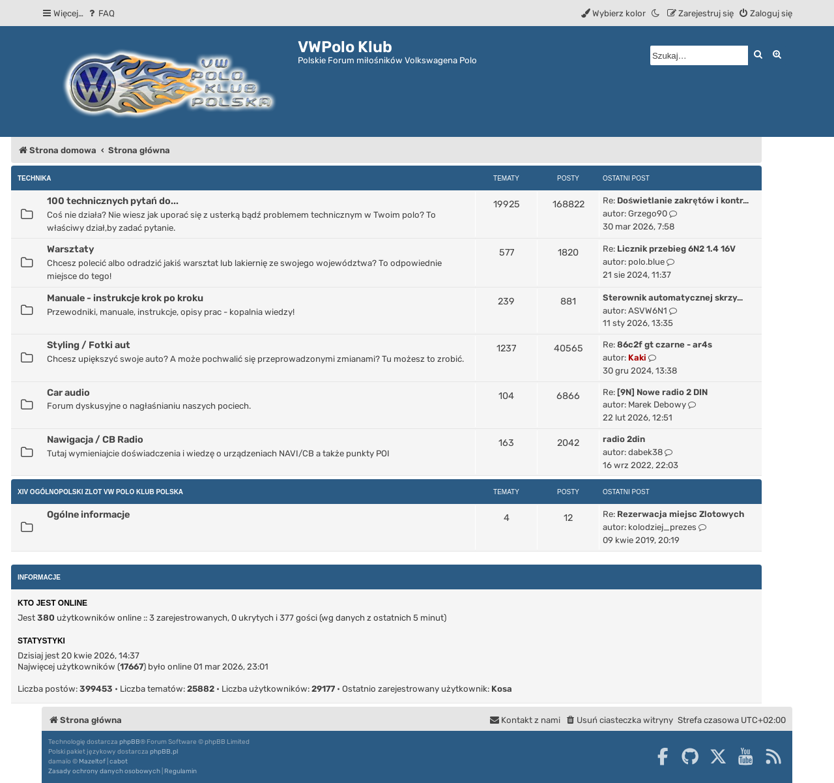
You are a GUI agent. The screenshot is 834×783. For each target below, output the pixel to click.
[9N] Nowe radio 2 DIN (662, 392)
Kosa (501, 689)
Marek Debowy (657, 404)
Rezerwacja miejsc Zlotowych (680, 514)
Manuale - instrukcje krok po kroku (125, 298)
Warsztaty (70, 249)
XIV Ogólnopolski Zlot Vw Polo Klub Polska (100, 491)
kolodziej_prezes (662, 527)
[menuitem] (101, 13)
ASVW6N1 (647, 311)
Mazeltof (92, 761)
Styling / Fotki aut (88, 345)
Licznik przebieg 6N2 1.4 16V (676, 249)
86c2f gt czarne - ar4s (664, 344)
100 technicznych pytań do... (113, 201)
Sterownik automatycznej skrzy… (673, 298)
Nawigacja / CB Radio (95, 439)
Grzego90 (647, 213)
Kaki (637, 357)
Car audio (68, 392)
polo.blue (646, 262)
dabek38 (645, 452)
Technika (34, 178)
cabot (118, 761)
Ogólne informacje (88, 514)
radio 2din (624, 439)
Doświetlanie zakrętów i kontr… (683, 200)
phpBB (129, 742)
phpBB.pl (164, 752)
